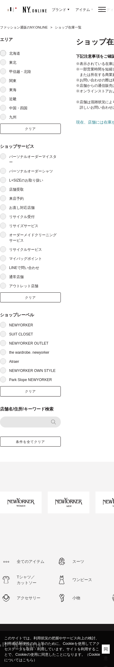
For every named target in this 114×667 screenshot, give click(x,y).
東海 (12, 90)
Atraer (14, 361)
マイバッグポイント (25, 259)
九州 (12, 117)
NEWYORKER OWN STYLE (32, 371)
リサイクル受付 (22, 217)
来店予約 (16, 198)
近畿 (12, 99)
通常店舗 (16, 277)
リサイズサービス (23, 226)
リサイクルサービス (25, 249)
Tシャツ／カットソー (26, 580)
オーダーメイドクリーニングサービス (33, 238)
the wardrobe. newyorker (29, 352)
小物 (76, 598)
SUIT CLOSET (21, 334)
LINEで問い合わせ (24, 268)
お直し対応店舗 (22, 208)
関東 (12, 81)
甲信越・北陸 (20, 72)
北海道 (14, 53)
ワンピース (82, 579)
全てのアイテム (30, 561)
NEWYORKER (21, 325)
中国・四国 (18, 108)
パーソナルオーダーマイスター (33, 159)
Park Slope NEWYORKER (30, 380)
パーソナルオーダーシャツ (31, 171)
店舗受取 (16, 189)
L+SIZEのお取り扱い (26, 180)
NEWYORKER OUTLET (28, 343)
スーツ (78, 561)
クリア (30, 129)
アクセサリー (28, 598)
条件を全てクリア (30, 442)
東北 (12, 62)
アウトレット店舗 (23, 286)
